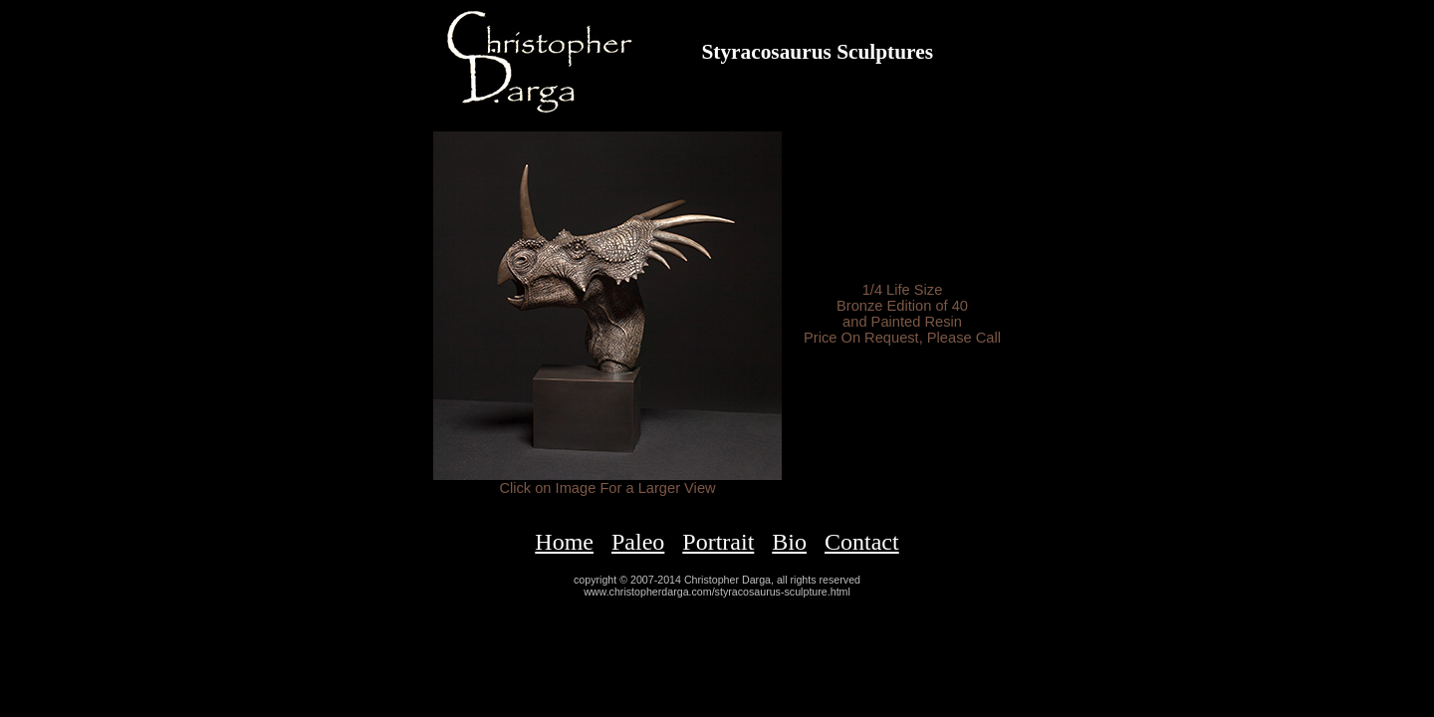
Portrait (718, 542)
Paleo (637, 542)
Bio (789, 542)
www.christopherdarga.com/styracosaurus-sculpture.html (717, 592)
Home (564, 542)
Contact (862, 542)
